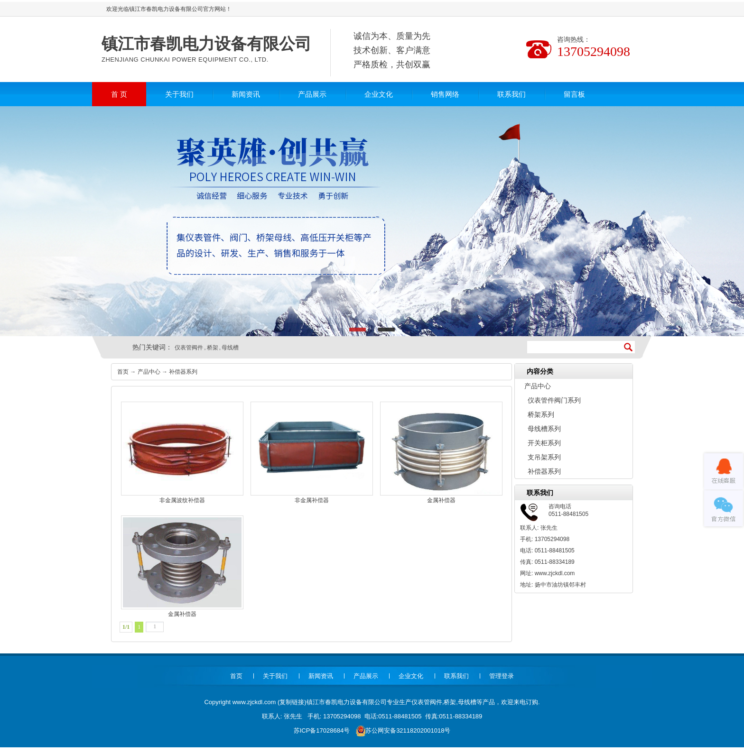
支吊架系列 (544, 457)
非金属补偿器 (312, 453)
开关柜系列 (544, 443)
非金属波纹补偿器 (182, 453)
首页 (123, 371)
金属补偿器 (441, 453)
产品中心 (149, 371)
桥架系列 (541, 414)
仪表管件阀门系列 (554, 400)
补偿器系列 (183, 371)
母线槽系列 (544, 428)
